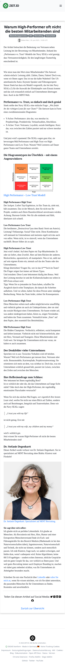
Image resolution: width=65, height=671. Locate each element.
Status (44, 653)
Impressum (6, 650)
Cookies (60, 650)
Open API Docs (35, 653)
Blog (12, 653)
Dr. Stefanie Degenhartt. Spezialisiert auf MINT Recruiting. (32, 492)
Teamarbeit (50, 36)
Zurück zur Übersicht (32, 608)
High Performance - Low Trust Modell (32, 179)
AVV (53, 650)
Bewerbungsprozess (18, 36)
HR (30, 36)
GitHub (25, 660)
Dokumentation (21, 653)
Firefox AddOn (35, 657)
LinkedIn (41, 577)
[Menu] (60, 5)
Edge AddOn (47, 657)
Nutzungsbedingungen (21, 650)
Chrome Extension (20, 657)
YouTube (39, 660)
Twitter (32, 660)
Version (52, 653)
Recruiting (38, 36)
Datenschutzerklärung (42, 650)
